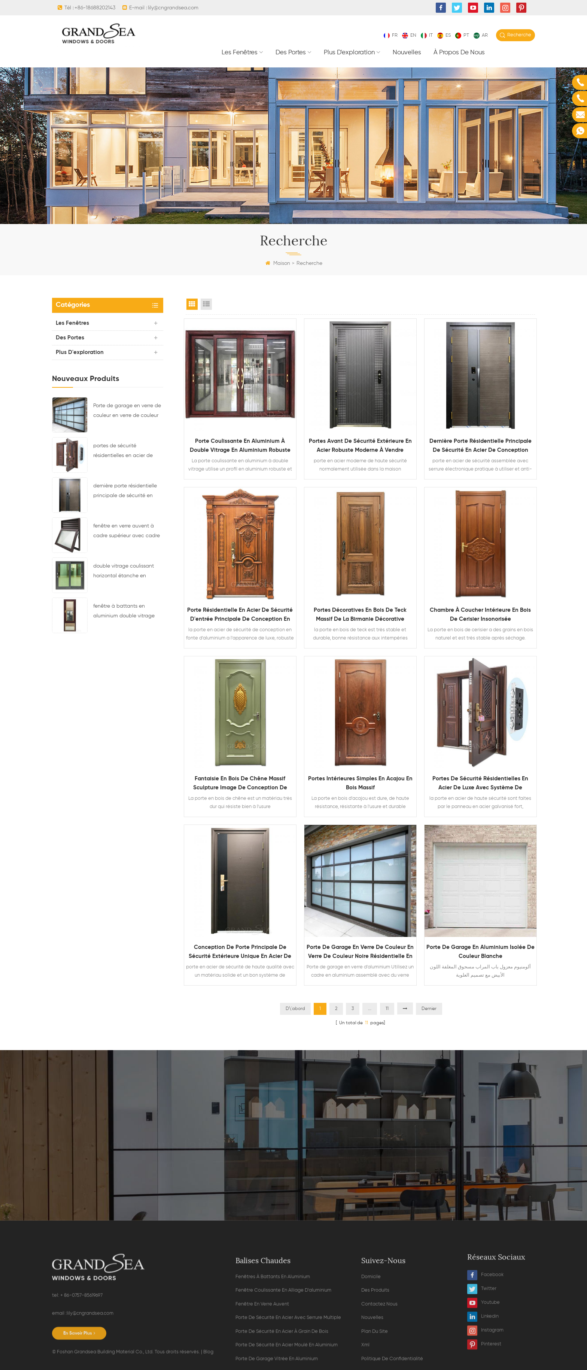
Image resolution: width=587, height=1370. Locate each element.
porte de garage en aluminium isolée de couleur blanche (480, 951)
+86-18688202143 (94, 7)
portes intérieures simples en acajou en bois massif (360, 783)
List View (206, 304)
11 (387, 1009)
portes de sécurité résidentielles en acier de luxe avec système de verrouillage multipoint (123, 451)
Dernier (429, 1009)
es (444, 35)
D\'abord (295, 1009)
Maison (277, 263)
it (427, 35)
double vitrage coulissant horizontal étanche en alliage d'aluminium (123, 572)
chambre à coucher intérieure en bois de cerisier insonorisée (480, 614)
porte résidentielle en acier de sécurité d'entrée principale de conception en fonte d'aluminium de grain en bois (240, 615)
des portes (291, 52)
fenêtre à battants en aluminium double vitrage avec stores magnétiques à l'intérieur (126, 612)
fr (391, 35)
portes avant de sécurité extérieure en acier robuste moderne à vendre (360, 445)
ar (481, 35)
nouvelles (407, 52)
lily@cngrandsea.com (173, 7)
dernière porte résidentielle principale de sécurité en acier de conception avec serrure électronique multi (125, 491)
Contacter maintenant (293, 1177)
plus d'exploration (349, 52)
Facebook (485, 1364)
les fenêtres (240, 52)
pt (462, 35)
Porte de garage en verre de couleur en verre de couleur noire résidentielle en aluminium (127, 411)
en (409, 35)
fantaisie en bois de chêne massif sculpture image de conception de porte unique (240, 784)
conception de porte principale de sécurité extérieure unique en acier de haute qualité (240, 952)
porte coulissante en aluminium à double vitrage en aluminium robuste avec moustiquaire (240, 446)
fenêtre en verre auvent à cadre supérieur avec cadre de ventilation (126, 532)
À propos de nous (459, 52)
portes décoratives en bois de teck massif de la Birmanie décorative (360, 614)
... (369, 1009)
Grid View (192, 304)
